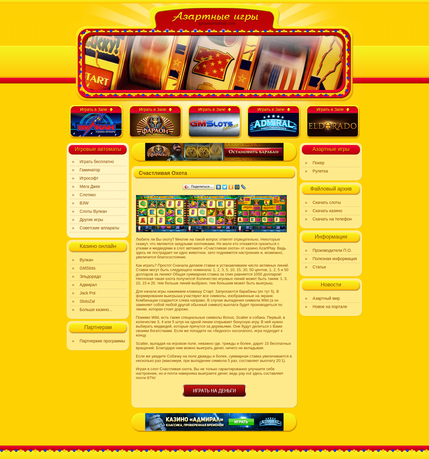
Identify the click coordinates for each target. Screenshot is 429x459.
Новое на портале (330, 306)
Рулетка (320, 171)
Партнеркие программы (102, 341)
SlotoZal (87, 301)
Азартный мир (326, 298)
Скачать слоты (327, 202)
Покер (318, 162)
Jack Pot (87, 293)
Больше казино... (96, 309)
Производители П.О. (332, 250)
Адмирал (88, 284)
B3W (84, 203)
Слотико (87, 194)
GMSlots (87, 268)
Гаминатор (90, 170)
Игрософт (89, 178)
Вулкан (86, 259)
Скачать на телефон (332, 219)
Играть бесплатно (97, 161)
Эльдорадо (90, 276)
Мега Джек (90, 186)
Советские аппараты (99, 228)
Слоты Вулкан (93, 211)
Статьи (319, 267)
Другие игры (91, 219)
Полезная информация (335, 258)
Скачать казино (327, 210)
